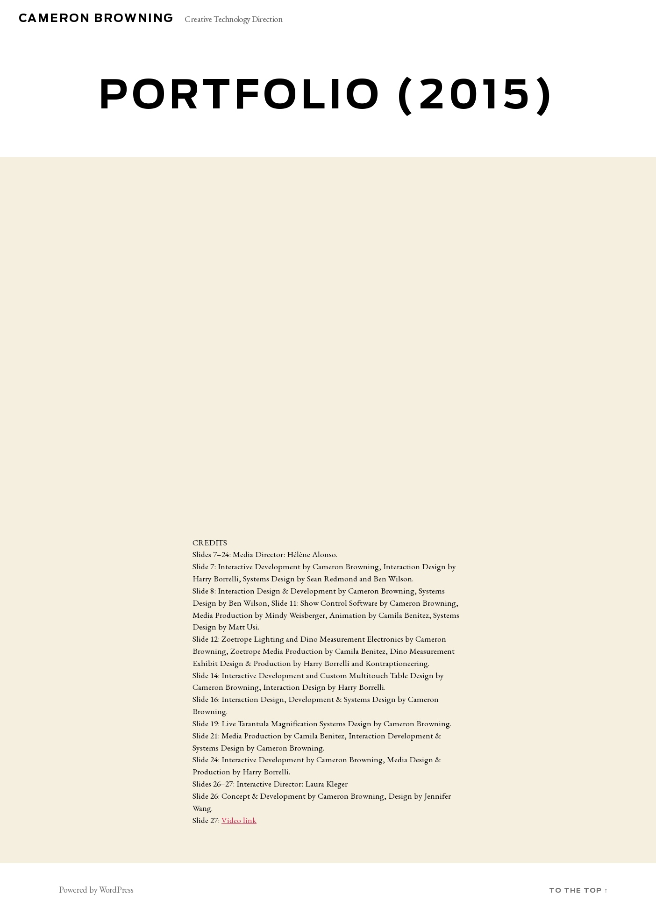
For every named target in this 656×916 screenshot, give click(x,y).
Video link (239, 820)
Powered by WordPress (96, 889)
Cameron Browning (96, 18)
